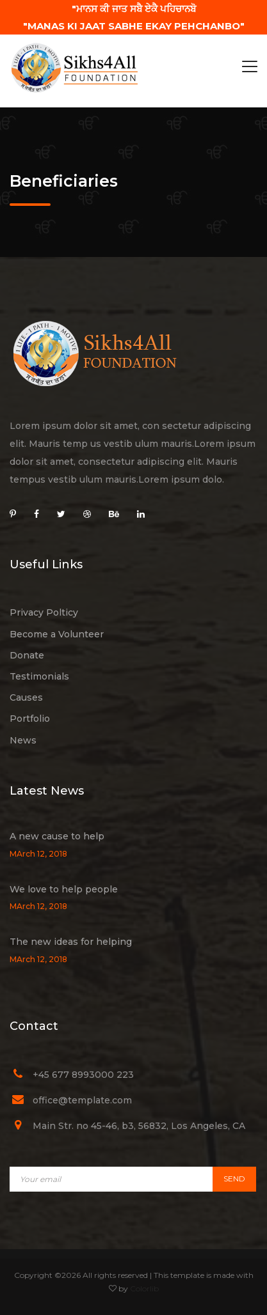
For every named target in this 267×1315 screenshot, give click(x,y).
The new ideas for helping (71, 941)
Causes (26, 697)
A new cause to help (57, 836)
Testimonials (39, 676)
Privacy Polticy (44, 612)
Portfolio (30, 718)
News (23, 740)
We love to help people (64, 889)
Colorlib (144, 1288)
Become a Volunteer (57, 634)
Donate (27, 655)
